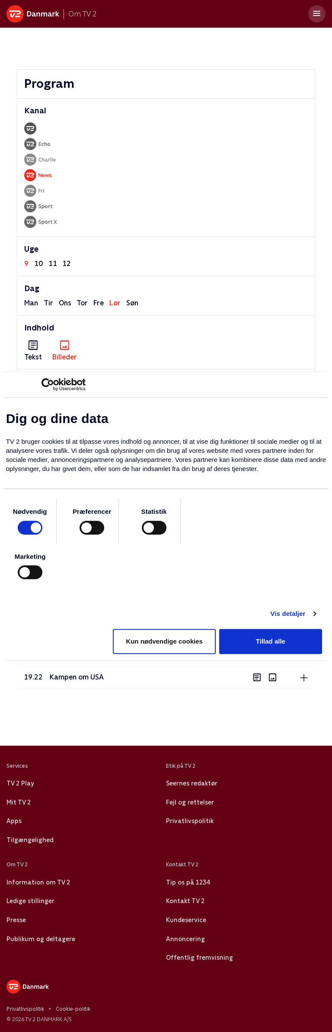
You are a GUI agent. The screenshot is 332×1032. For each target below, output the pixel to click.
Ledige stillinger (30, 900)
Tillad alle (270, 641)
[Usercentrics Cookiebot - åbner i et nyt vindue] (48, 384)
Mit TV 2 (18, 802)
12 (66, 264)
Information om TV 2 (38, 882)
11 (52, 264)
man (31, 303)
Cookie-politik (73, 1009)
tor (82, 303)
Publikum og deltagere (40, 939)
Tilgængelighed (30, 839)
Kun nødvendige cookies (164, 641)
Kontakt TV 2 (185, 900)
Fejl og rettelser (190, 802)
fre (98, 303)
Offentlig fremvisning (199, 957)
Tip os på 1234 (188, 882)
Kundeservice (186, 920)
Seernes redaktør (191, 783)
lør (115, 303)
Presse (16, 920)
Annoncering (185, 939)
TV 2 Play (20, 783)
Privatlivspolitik (190, 820)
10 (38, 264)
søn (132, 303)
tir (48, 303)
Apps (14, 820)
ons (65, 303)
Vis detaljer (288, 613)
